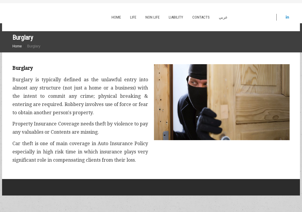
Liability (176, 17)
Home (116, 17)
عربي (223, 17)
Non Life (152, 17)
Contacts (201, 17)
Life (133, 17)
